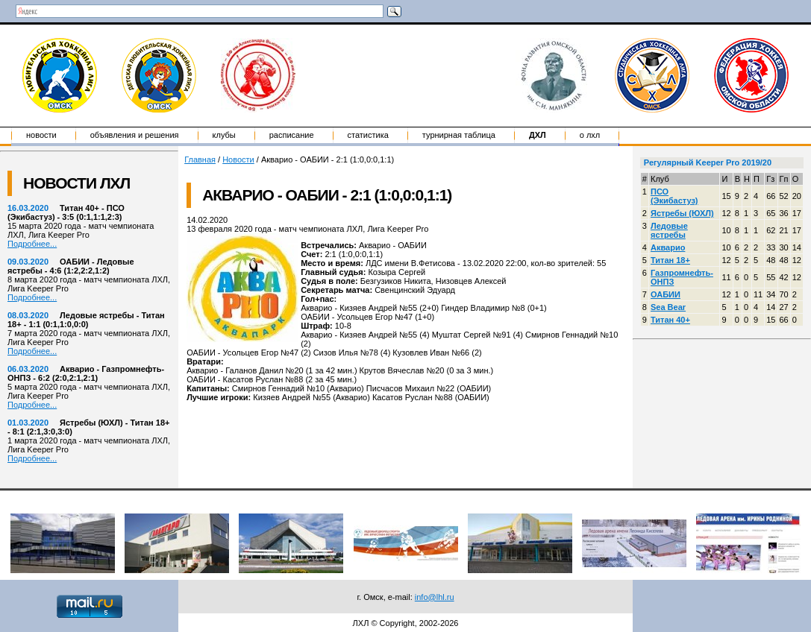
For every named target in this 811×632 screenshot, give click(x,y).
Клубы (224, 134)
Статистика (368, 134)
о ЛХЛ (590, 134)
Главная (200, 159)
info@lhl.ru (434, 596)
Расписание (291, 134)
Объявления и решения (134, 134)
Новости (41, 134)
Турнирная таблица (458, 134)
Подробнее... (32, 243)
